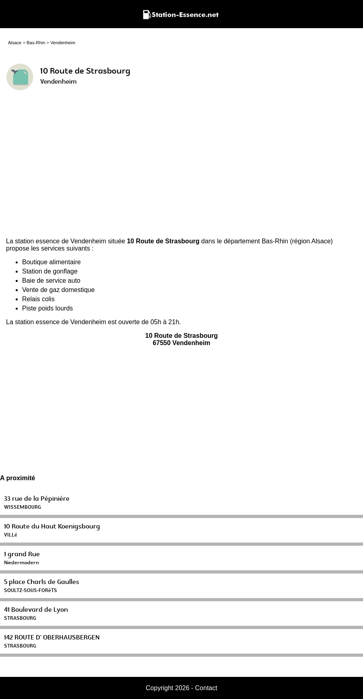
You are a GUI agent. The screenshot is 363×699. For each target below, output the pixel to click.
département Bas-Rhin (256, 241)
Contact (206, 688)
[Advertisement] (181, 167)
